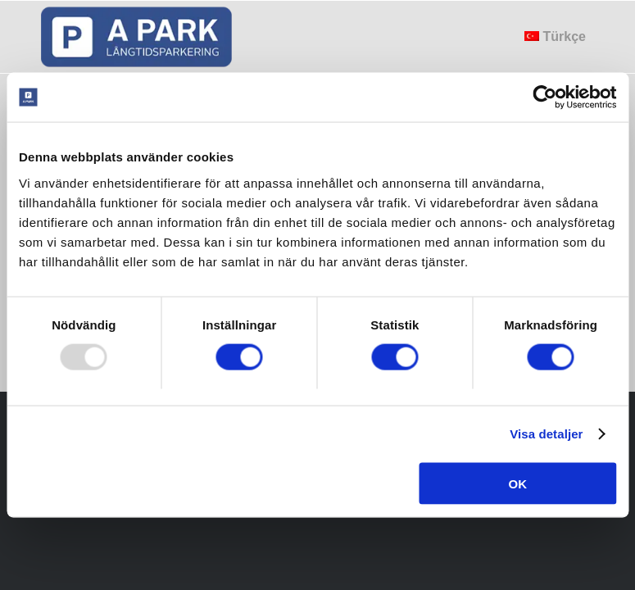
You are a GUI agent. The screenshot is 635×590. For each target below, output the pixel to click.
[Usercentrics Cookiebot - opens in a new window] (544, 97)
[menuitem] (555, 37)
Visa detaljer (546, 434)
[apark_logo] (137, 37)
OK (517, 483)
